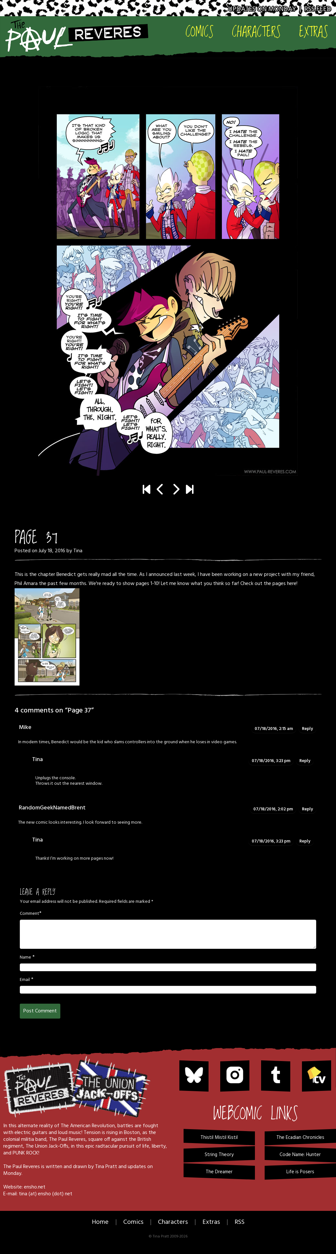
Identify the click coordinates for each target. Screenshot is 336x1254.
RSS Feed (317, 9)
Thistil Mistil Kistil (219, 1137)
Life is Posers (300, 1172)
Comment (29, 914)
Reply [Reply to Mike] (307, 728)
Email (25, 980)
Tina (77, 551)
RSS (239, 1222)
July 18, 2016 (52, 551)
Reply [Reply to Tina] (304, 761)
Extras (313, 31)
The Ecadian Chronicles (300, 1137)
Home (100, 1222)
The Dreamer (219, 1172)
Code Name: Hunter (300, 1155)
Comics (200, 31)
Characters (256, 31)
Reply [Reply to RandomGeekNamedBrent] (307, 809)
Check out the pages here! (268, 583)
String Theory (219, 1155)
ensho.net (34, 1187)
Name (25, 957)
